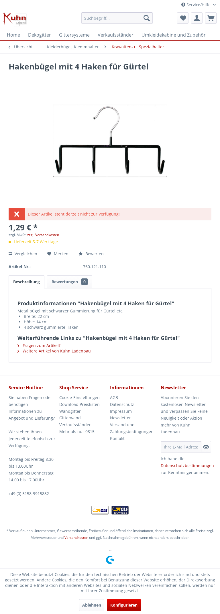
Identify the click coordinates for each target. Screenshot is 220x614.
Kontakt (117, 438)
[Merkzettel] (182, 18)
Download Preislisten (79, 404)
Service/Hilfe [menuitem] (196, 4)
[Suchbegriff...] (117, 18)
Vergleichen (23, 253)
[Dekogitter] (39, 34)
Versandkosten (76, 537)
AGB (114, 397)
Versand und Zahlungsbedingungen (132, 428)
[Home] (13, 34)
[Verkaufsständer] (116, 34)
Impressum (121, 411)
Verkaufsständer (75, 424)
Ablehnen (91, 605)
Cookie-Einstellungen (79, 397)
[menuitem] (117, 18)
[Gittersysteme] (74, 34)
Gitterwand (70, 417)
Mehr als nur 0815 (77, 431)
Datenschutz (122, 404)
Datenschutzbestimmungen (187, 465)
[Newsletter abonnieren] (206, 446)
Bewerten (91, 253)
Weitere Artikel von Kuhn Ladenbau (54, 351)
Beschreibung (26, 281)
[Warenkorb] (211, 18)
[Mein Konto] (197, 18)
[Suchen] (147, 18)
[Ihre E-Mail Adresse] (181, 446)
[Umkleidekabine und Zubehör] (174, 34)
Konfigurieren (124, 605)
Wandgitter (70, 411)
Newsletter (120, 417)
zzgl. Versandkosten (43, 234)
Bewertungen (70, 281)
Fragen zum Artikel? (38, 345)
